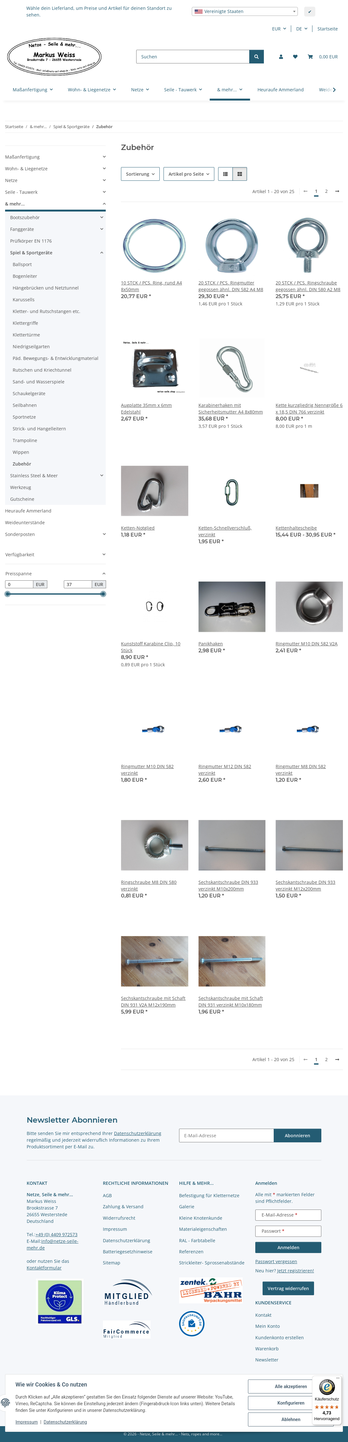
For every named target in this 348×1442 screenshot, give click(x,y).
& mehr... (15, 204)
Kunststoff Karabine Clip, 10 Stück (150, 647)
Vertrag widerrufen (288, 1288)
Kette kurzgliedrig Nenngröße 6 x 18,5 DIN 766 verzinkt (309, 408)
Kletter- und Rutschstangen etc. (46, 311)
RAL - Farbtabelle (197, 1240)
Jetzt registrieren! (295, 1271)
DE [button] (299, 29)
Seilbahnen (25, 405)
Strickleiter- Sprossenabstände (211, 1263)
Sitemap (111, 1263)
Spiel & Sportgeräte (31, 253)
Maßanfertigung (22, 157)
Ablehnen (290, 1419)
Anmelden (288, 1247)
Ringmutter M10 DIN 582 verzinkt (147, 769)
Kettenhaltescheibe (296, 528)
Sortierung (137, 174)
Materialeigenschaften (203, 1229)
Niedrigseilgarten (31, 346)
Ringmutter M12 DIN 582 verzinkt (224, 769)
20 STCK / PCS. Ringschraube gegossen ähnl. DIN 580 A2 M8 (308, 286)
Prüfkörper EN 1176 (31, 241)
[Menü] (338, 1379)
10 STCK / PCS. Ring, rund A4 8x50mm (151, 286)
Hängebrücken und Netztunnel (46, 288)
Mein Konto (267, 1326)
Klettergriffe (25, 323)
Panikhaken (210, 644)
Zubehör (22, 464)
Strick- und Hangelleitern (39, 429)
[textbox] (245, 11)
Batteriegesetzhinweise (127, 1252)
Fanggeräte (22, 229)
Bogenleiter (25, 276)
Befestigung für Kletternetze (209, 1195)
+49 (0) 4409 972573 (56, 1234)
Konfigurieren (290, 1403)
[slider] (7, 594)
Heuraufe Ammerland (28, 511)
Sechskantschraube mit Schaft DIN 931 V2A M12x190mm (153, 1001)
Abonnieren (297, 1135)
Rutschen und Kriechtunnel (42, 370)
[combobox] (245, 11)
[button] (281, 57)
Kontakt (263, 1315)
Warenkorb (267, 1349)
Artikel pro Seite (186, 174)
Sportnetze (24, 417)
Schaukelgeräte (29, 393)
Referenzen (191, 1252)
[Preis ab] (19, 584)
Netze (11, 180)
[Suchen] (193, 56)
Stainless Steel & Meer (34, 476)
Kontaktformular (44, 1268)
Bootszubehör (25, 217)
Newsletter (266, 1360)
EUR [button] (276, 29)
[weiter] (337, 191)
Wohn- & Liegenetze (26, 169)
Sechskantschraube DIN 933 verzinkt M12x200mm (305, 885)
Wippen (21, 452)
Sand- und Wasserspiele (38, 382)
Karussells (24, 300)
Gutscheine (22, 499)
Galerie (186, 1207)
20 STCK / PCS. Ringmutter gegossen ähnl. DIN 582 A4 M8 (230, 286)
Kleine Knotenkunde (200, 1218)
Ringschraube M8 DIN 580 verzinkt (149, 885)
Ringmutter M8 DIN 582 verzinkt (301, 769)
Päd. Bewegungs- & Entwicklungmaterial (55, 358)
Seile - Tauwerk (21, 192)
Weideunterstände (25, 522)
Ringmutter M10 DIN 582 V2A (307, 644)
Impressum (27, 1422)
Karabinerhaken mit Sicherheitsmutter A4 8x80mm (230, 408)
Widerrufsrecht (119, 1218)
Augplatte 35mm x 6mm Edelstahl (146, 408)
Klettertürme (26, 335)
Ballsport (22, 264)
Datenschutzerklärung (65, 1422)
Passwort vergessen (276, 1261)
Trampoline (25, 440)
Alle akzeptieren (291, 1386)
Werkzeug (20, 487)
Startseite (328, 29)
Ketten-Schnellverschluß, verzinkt (225, 531)
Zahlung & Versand (123, 1207)
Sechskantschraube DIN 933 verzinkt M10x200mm (228, 885)
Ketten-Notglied (138, 528)
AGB (107, 1195)
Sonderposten (20, 534)
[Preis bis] (78, 584)
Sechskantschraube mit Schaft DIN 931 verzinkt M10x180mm (230, 1001)
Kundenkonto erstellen (279, 1337)
